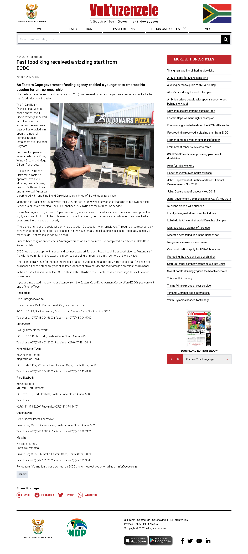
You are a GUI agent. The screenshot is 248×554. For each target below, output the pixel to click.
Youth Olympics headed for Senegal (188, 300)
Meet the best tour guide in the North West (193, 235)
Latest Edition (80, 29)
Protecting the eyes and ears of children (191, 256)
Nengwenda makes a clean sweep (187, 242)
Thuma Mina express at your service (189, 285)
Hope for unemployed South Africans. (189, 173)
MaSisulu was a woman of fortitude (188, 227)
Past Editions (124, 29)
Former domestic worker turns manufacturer (193, 139)
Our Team (129, 520)
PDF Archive (175, 520)
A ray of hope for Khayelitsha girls (187, 77)
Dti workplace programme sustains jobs (191, 111)
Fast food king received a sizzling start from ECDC (197, 132)
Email (23, 495)
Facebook (44, 495)
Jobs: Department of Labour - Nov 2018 (191, 191)
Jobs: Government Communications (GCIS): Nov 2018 (199, 198)
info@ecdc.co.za (34, 299)
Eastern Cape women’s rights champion (190, 118)
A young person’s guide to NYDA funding (191, 85)
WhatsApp (87, 495)
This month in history (179, 278)
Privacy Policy (132, 524)
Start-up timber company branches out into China (196, 264)
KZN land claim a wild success (185, 206)
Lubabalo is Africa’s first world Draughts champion (197, 220)
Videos (210, 29)
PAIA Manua (150, 524)
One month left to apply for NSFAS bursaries (194, 249)
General (22, 474)
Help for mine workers (180, 165)
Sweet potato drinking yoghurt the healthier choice (197, 271)
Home (37, 29)
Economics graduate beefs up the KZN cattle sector (198, 125)
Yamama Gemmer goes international (188, 292)
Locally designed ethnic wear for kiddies (191, 213)
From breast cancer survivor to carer (189, 147)
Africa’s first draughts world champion (189, 92)
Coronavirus (159, 520)
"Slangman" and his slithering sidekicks (190, 70)
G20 (187, 520)
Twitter (66, 495)
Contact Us (143, 520)
